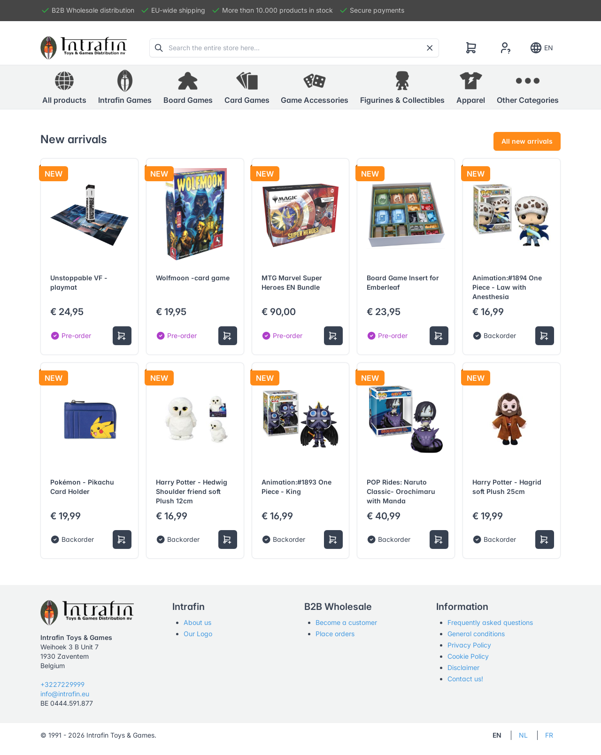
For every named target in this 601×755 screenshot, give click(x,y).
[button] (124, 87)
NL (523, 735)
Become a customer (346, 622)
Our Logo (198, 634)
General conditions (476, 634)
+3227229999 (62, 684)
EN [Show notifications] (541, 47)
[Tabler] (83, 48)
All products (64, 87)
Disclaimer (463, 667)
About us (197, 622)
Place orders (335, 634)
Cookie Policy (468, 656)
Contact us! (465, 679)
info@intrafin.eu (64, 694)
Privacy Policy (469, 645)
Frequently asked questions (490, 622)
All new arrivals (527, 141)
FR (549, 735)
